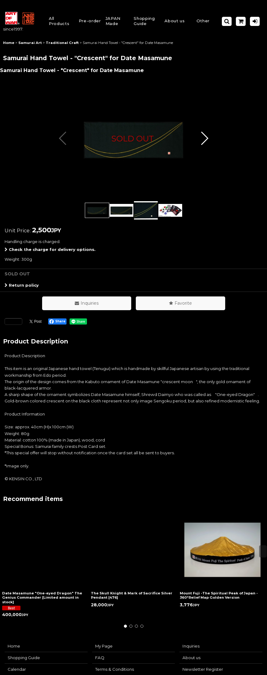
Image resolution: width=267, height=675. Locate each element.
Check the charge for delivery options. (50, 249)
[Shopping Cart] (241, 21)
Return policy (22, 285)
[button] (146, 21)
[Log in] (255, 21)
